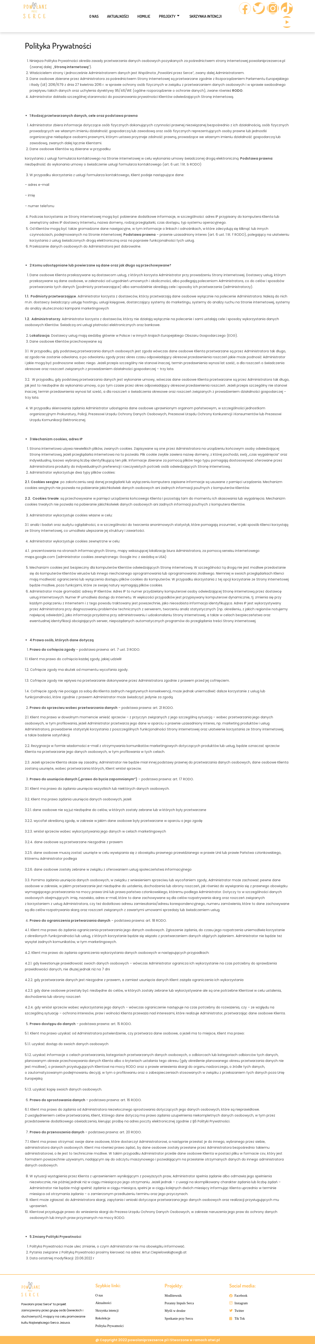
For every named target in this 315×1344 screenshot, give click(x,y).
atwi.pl (214, 1340)
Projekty (170, 15)
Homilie (144, 15)
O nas (90, 15)
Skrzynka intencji (209, 15)
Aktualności (116, 15)
